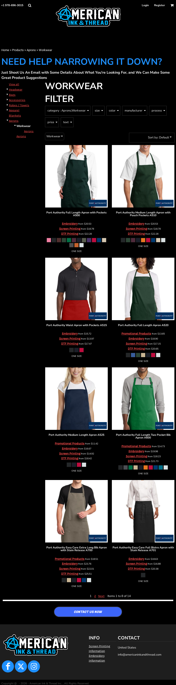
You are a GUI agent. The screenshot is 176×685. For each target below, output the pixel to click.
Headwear (15, 89)
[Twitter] (21, 666)
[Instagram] (34, 666)
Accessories (17, 100)
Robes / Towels (19, 105)
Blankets (15, 115)
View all (14, 84)
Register (159, 5)
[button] (29, 5)
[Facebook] (8, 666)
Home (5, 50)
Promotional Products (136, 333)
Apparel (14, 110)
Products (18, 50)
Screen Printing (69, 228)
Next (101, 596)
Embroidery (70, 223)
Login (145, 5)
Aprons (31, 50)
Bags (12, 94)
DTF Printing (69, 233)
